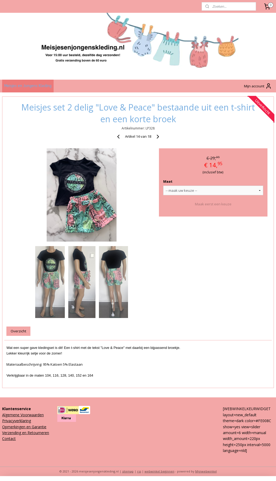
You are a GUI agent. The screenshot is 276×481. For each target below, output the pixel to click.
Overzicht (18, 331)
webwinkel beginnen (159, 471)
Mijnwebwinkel (206, 471)
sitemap (128, 471)
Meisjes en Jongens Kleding (27, 86)
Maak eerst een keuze (213, 204)
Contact (9, 438)
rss (139, 471)
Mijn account (258, 86)
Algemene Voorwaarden (23, 414)
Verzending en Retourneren (25, 432)
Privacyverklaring (16, 420)
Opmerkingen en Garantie (24, 426)
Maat (168, 181)
